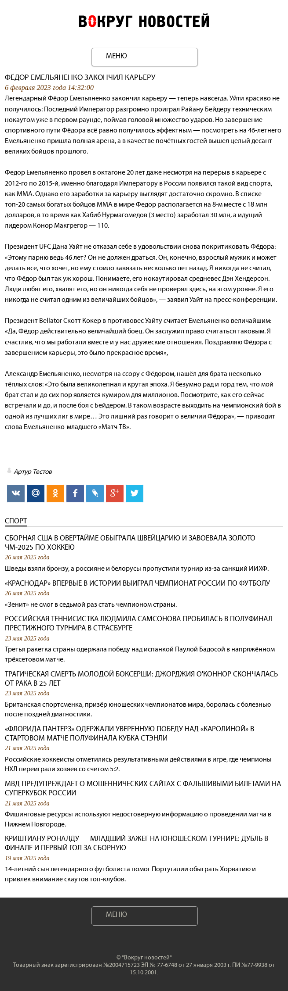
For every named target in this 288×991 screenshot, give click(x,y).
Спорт (16, 521)
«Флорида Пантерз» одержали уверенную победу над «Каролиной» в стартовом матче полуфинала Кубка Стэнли (129, 733)
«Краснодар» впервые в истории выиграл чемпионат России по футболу (137, 583)
